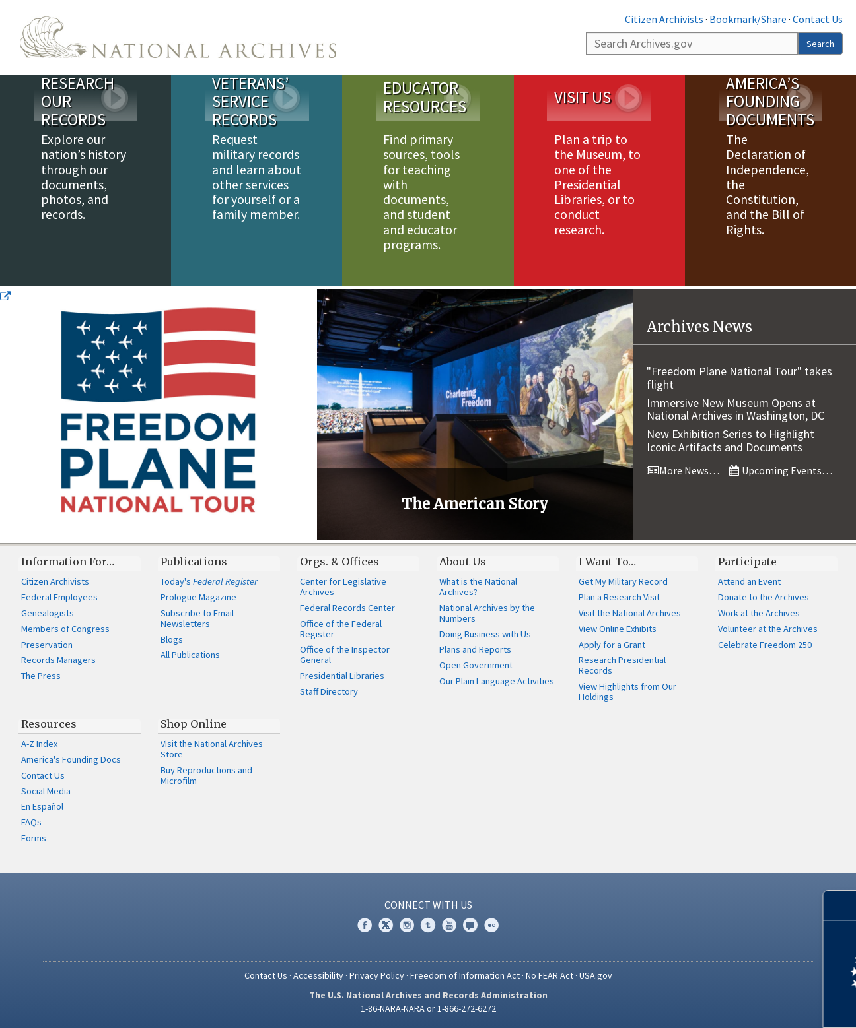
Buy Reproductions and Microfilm (206, 775)
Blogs (171, 639)
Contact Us (818, 19)
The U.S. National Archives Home (178, 37)
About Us (462, 561)
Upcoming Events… (780, 470)
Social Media (46, 791)
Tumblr (428, 925)
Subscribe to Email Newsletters (197, 618)
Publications (193, 561)
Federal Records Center (347, 608)
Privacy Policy (376, 975)
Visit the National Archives (630, 613)
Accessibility (318, 975)
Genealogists (47, 613)
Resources (49, 723)
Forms (33, 838)
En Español (42, 806)
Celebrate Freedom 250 (765, 645)
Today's (209, 581)
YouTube (449, 925)
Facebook (365, 925)
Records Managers (58, 660)
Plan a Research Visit (619, 597)
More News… (683, 470)
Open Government (476, 665)
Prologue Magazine (198, 597)
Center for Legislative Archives (343, 586)
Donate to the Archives (763, 597)
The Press (41, 676)
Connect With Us (428, 904)
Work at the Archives (759, 613)
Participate (747, 561)
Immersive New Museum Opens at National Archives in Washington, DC (735, 409)
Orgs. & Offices (339, 561)
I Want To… (607, 561)
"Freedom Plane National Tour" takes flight (739, 378)
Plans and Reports (475, 649)
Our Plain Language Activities (496, 681)
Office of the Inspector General (345, 654)
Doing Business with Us (485, 634)
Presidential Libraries (342, 676)
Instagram (407, 925)
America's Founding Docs (71, 759)
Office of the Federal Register (341, 629)
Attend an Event (749, 581)
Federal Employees (59, 597)
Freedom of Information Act (465, 975)
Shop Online (193, 723)
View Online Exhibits (618, 629)
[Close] (840, 905)
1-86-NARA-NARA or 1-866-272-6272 (428, 1008)
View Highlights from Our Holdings (627, 691)
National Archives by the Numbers (487, 613)
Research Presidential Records (622, 665)
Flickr (491, 925)
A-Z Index (39, 744)
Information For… (67, 561)
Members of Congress (65, 629)
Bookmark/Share (748, 19)
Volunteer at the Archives (768, 629)
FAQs (31, 822)
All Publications (190, 654)
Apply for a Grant (612, 645)
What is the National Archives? (478, 586)
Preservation (47, 645)
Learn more (738, 1004)
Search (820, 43)
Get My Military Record (623, 581)
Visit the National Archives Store (211, 749)
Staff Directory (329, 691)
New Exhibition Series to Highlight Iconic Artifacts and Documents (730, 440)
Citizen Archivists (664, 19)
